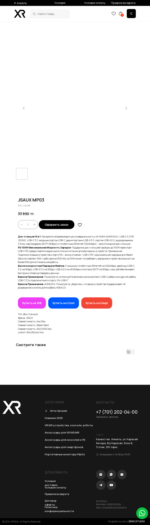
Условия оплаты (94, 3)
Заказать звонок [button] (107, 417)
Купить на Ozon (64, 303)
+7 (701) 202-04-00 (117, 412)
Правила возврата (123, 3)
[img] (34, 14)
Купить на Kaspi (97, 303)
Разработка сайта (126, 521)
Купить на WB (32, 303)
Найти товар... (47, 14)
